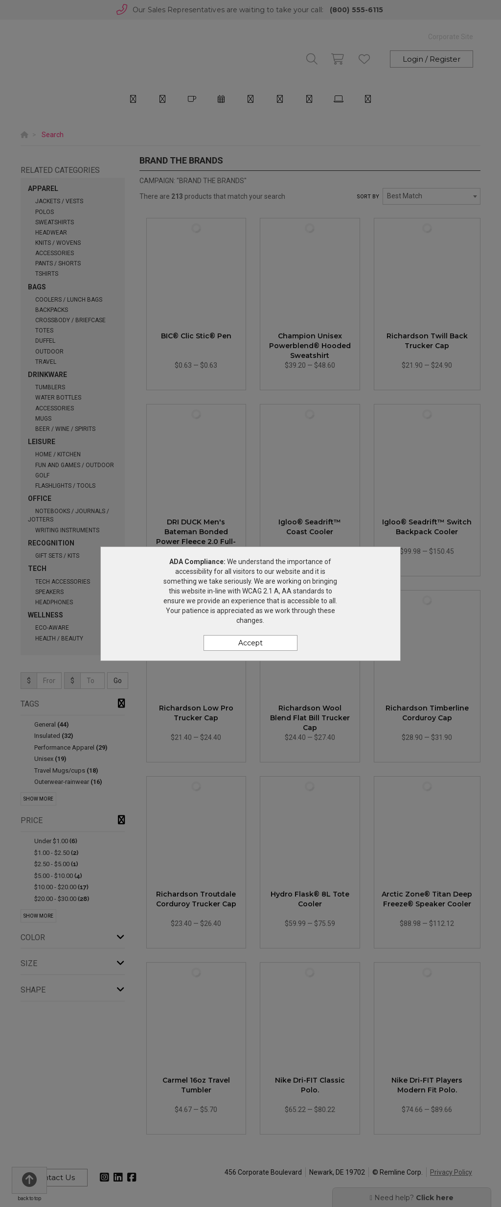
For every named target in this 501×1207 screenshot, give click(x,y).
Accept (250, 643)
